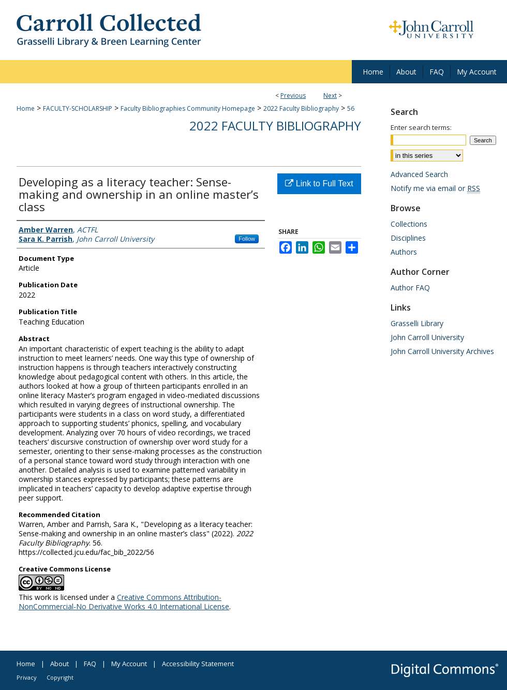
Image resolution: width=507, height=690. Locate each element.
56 (350, 108)
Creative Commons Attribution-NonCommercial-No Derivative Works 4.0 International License (124, 601)
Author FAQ (410, 287)
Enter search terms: (421, 127)
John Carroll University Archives (442, 351)
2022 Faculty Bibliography (301, 108)
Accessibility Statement (198, 663)
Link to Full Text (319, 183)
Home (26, 108)
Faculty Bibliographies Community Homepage (188, 108)
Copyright (60, 677)
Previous (293, 95)
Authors (404, 252)
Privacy (27, 677)
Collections (409, 224)
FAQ (90, 663)
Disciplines (408, 238)
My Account (129, 663)
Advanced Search (419, 174)
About (59, 663)
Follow (246, 239)
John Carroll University (427, 337)
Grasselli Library (417, 323)
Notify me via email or (435, 188)
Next (330, 95)
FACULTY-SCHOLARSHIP (77, 108)
